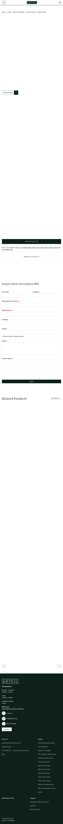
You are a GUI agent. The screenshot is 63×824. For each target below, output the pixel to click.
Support (33, 798)
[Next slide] (59, 666)
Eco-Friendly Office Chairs (27, 244)
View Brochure (8, 89)
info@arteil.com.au (9, 718)
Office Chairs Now (44, 777)
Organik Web (11, 820)
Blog (3, 754)
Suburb (4, 329)
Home (4, 9)
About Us (5, 739)
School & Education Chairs (47, 788)
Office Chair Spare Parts (46, 785)
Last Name (36, 292)
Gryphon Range (31, 9)
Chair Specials (42, 747)
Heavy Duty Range (44, 766)
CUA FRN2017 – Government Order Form (15, 751)
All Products (54, 398)
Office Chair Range (18, 9)
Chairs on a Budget (44, 751)
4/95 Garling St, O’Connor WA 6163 (12, 709)
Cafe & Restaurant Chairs (46, 743)
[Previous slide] (4, 666)
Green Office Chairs (42, 244)
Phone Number (10, 301)
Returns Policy (35, 809)
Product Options (7, 358)
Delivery (33, 806)
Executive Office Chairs (45, 758)
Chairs (9, 9)
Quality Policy (6, 747)
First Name (5, 292)
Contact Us (6, 729)
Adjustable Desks (8, 798)
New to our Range (44, 773)
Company (5, 319)
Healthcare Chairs (44, 762)
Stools (40, 792)
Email (7, 310)
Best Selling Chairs (7, 246)
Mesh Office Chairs (44, 769)
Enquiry (4, 341)
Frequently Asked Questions (11, 743)
